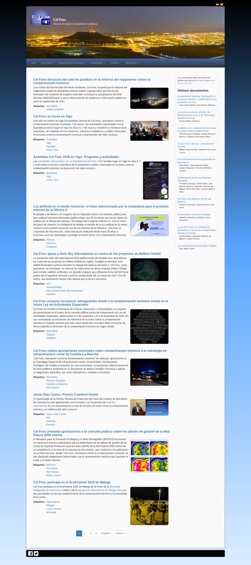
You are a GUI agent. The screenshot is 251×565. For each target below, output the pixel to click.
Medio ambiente (55, 109)
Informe (50, 239)
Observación (53, 501)
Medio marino (53, 475)
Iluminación (98, 63)
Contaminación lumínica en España (193, 214)
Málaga (50, 505)
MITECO (51, 464)
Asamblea (51, 139)
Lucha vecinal (53, 508)
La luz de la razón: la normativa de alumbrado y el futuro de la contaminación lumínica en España (196, 230)
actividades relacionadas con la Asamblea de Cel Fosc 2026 (70, 161)
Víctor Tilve (52, 149)
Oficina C (51, 243)
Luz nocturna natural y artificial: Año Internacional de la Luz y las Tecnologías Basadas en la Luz (196, 115)
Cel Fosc (59, 19)
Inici (34, 63)
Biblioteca (132, 63)
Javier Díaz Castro (56, 414)
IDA (48, 283)
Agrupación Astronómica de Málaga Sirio (100, 490)
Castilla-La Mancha (56, 384)
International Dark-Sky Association (64, 290)
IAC (48, 417)
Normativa (52, 106)
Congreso (51, 246)
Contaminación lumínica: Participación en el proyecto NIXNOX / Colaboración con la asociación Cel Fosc (196, 99)
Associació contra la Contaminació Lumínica (75, 24)
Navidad (50, 146)
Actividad (51, 512)
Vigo (48, 143)
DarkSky (51, 421)
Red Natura (52, 387)
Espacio (50, 334)
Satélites (51, 294)
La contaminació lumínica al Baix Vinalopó (197, 246)
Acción (115, 63)
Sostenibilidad (54, 287)
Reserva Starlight (55, 380)
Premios (50, 424)
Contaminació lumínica (72, 63)
